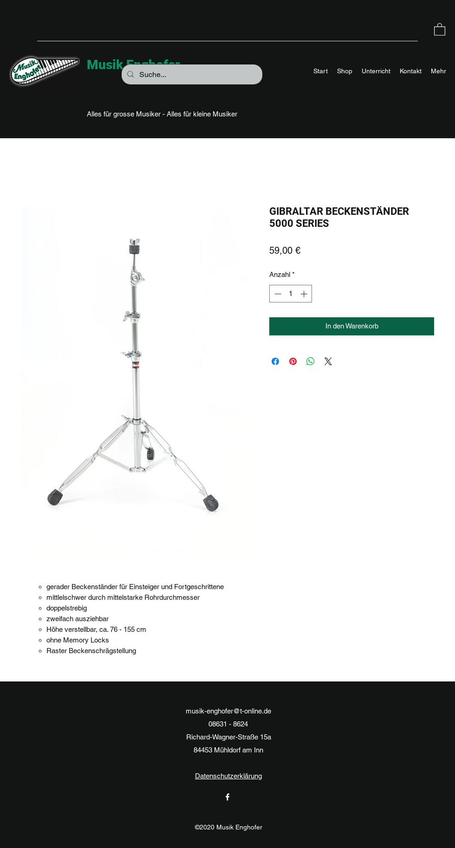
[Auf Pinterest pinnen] (293, 361)
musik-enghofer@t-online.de (228, 711)
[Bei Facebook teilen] (275, 361)
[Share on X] (328, 361)
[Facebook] (227, 797)
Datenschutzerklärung (228, 776)
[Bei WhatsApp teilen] (310, 361)
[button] (439, 29)
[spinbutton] (291, 293)
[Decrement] (277, 293)
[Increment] (305, 293)
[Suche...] (191, 74)
